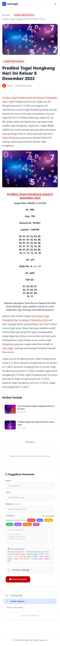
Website (13, 504)
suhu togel (7, 348)
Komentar (10, 516)
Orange (27, 524)
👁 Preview (50, 516)
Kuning (48, 520)
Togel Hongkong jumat (14, 137)
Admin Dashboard (30, 615)
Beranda (6, 15)
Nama (9, 481)
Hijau (9, 524)
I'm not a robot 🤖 (21, 570)
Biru (39, 520)
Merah (31, 520)
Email (8, 492)
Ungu (18, 524)
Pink (36, 524)
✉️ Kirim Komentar (18, 579)
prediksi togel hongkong (24, 15)
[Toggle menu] (55, 3)
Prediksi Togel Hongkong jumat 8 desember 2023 (30, 196)
